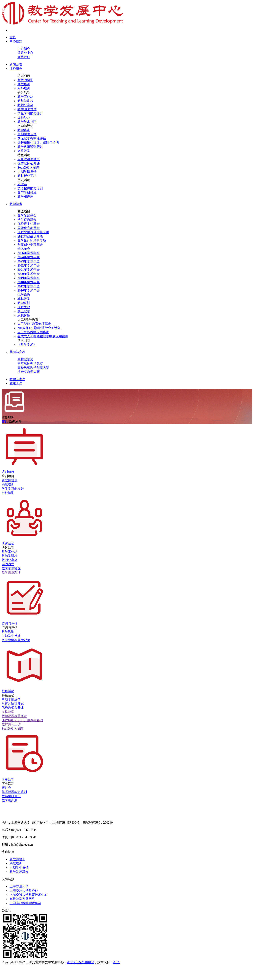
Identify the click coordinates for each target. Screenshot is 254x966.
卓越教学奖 (25, 359)
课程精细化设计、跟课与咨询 (38, 142)
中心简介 (23, 48)
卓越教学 (23, 298)
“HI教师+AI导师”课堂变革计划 (39, 328)
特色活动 (23, 155)
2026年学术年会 (28, 253)
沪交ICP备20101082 (80, 962)
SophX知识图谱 (28, 167)
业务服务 (16, 68)
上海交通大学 (19, 886)
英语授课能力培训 (30, 188)
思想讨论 (23, 315)
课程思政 (23, 307)
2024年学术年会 (28, 257)
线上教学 (23, 311)
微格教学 (23, 151)
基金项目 (23, 211)
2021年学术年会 (28, 269)
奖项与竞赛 (17, 352)
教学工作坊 (25, 96)
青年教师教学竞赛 (30, 363)
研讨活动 (23, 92)
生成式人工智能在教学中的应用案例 (42, 336)
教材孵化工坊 (27, 175)
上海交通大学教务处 (24, 890)
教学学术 (16, 204)
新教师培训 (25, 80)
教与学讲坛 (25, 101)
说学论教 (23, 294)
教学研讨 (23, 303)
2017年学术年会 (28, 286)
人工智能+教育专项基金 (34, 323)
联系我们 (23, 57)
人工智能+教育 (27, 319)
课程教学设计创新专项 (33, 232)
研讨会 (22, 184)
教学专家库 (17, 379)
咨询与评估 (25, 126)
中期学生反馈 (27, 134)
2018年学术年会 (28, 282)
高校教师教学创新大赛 (33, 367)
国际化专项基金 (28, 228)
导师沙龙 (23, 117)
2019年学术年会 (28, 278)
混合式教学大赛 (28, 371)
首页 (13, 37)
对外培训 (23, 88)
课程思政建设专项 (30, 236)
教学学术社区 (27, 121)
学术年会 (23, 248)
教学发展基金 (27, 215)
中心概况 (16, 41)
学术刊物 (23, 340)
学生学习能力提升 (30, 113)
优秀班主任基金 (28, 223)
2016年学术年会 (28, 290)
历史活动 (23, 180)
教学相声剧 (25, 196)
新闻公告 (16, 64)
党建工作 (16, 383)
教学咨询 (23, 130)
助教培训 (23, 84)
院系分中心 (25, 53)
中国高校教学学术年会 (25, 903)
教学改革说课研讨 (30, 146)
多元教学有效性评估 (31, 138)
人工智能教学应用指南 (33, 332)
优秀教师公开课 (28, 163)
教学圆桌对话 (27, 109)
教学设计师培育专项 (31, 240)
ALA (116, 962)
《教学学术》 (27, 344)
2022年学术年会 (28, 265)
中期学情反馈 (27, 171)
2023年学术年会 (28, 261)
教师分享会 (25, 105)
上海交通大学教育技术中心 (29, 894)
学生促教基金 (27, 219)
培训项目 (23, 76)
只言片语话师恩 (28, 159)
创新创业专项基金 (30, 244)
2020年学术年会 (28, 273)
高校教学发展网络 (22, 899)
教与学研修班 (27, 192)
